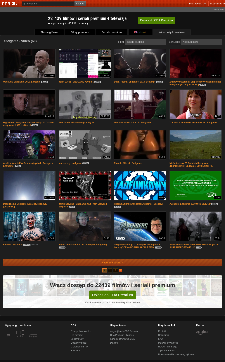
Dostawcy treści (78, 343)
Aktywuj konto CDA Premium (124, 331)
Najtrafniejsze (201, 41)
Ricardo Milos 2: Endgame (128, 163)
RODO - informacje (167, 346)
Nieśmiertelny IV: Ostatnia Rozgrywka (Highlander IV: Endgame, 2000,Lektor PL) (191, 164)
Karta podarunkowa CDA (122, 339)
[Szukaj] (48, 3)
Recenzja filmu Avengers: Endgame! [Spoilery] (138, 204)
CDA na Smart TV (80, 346)
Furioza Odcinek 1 (12, 244)
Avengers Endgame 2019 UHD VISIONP (190, 204)
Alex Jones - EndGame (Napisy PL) (77, 122)
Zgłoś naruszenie (166, 350)
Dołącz (156, 20)
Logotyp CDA (77, 339)
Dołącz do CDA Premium (112, 295)
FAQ (160, 339)
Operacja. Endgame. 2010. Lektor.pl (21, 82)
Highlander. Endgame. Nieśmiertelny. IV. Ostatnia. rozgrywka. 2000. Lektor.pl (29, 124)
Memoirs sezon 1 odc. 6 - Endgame (132, 122)
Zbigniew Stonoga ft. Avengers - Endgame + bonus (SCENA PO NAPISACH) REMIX (137, 246)
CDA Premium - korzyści (122, 335)
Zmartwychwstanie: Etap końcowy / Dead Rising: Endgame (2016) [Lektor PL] (195, 83)
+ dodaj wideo (218, 9)
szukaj (80, 3)
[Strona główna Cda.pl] (10, 3)
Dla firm (114, 343)
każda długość (146, 41)
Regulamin (163, 335)
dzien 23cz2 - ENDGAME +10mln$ (76, 82)
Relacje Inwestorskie (81, 331)
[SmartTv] (23, 338)
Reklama (75, 350)
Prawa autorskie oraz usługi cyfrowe (176, 354)
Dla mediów (77, 335)
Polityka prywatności (168, 343)
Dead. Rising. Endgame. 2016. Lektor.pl (134, 82)
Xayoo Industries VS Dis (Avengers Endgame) (83, 244)
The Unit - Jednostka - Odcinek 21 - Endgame (193, 122)
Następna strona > (110, 262)
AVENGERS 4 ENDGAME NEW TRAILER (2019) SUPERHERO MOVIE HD (194, 246)
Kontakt (162, 331)
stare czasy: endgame (70, 163)
